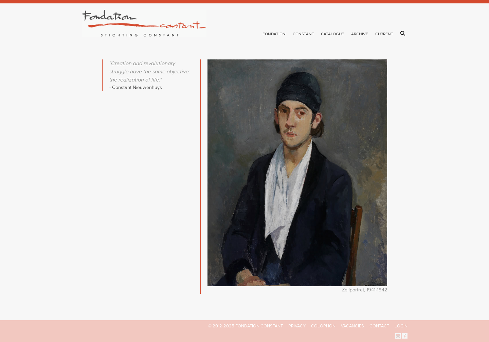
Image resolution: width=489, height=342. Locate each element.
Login (401, 326)
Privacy (297, 326)
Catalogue (332, 34)
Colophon (323, 326)
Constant (303, 34)
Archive (359, 34)
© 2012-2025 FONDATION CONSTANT (245, 326)
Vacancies (352, 326)
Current (384, 34)
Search (404, 33)
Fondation (274, 34)
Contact (379, 326)
